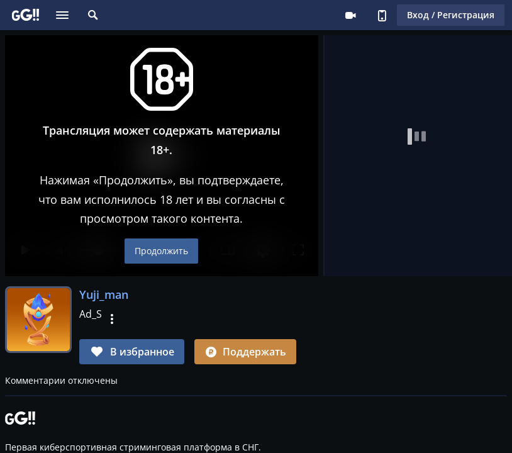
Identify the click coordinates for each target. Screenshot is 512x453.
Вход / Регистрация (450, 15)
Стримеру (350, 15)
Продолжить (162, 251)
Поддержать (245, 352)
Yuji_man (103, 294)
